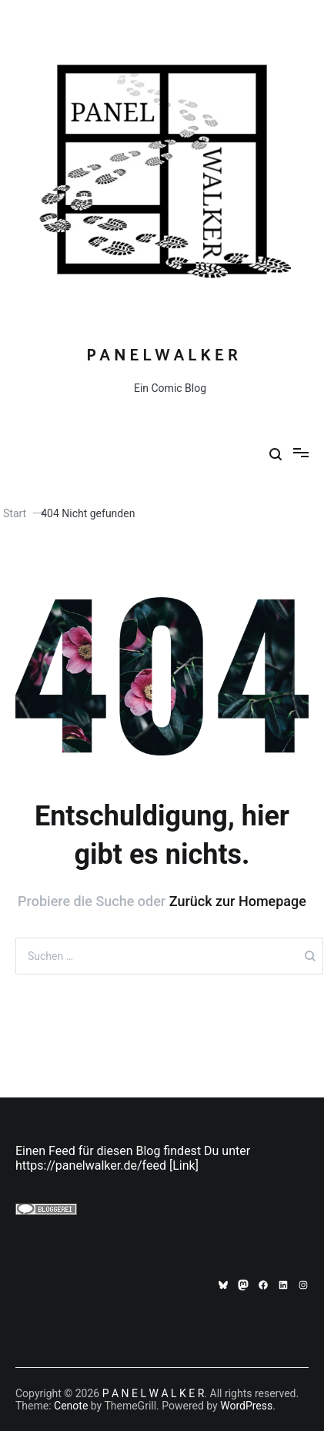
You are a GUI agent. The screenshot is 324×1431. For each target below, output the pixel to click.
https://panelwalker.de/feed (90, 1165)
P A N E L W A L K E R (162, 356)
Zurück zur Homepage (237, 901)
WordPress (246, 1405)
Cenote (71, 1405)
